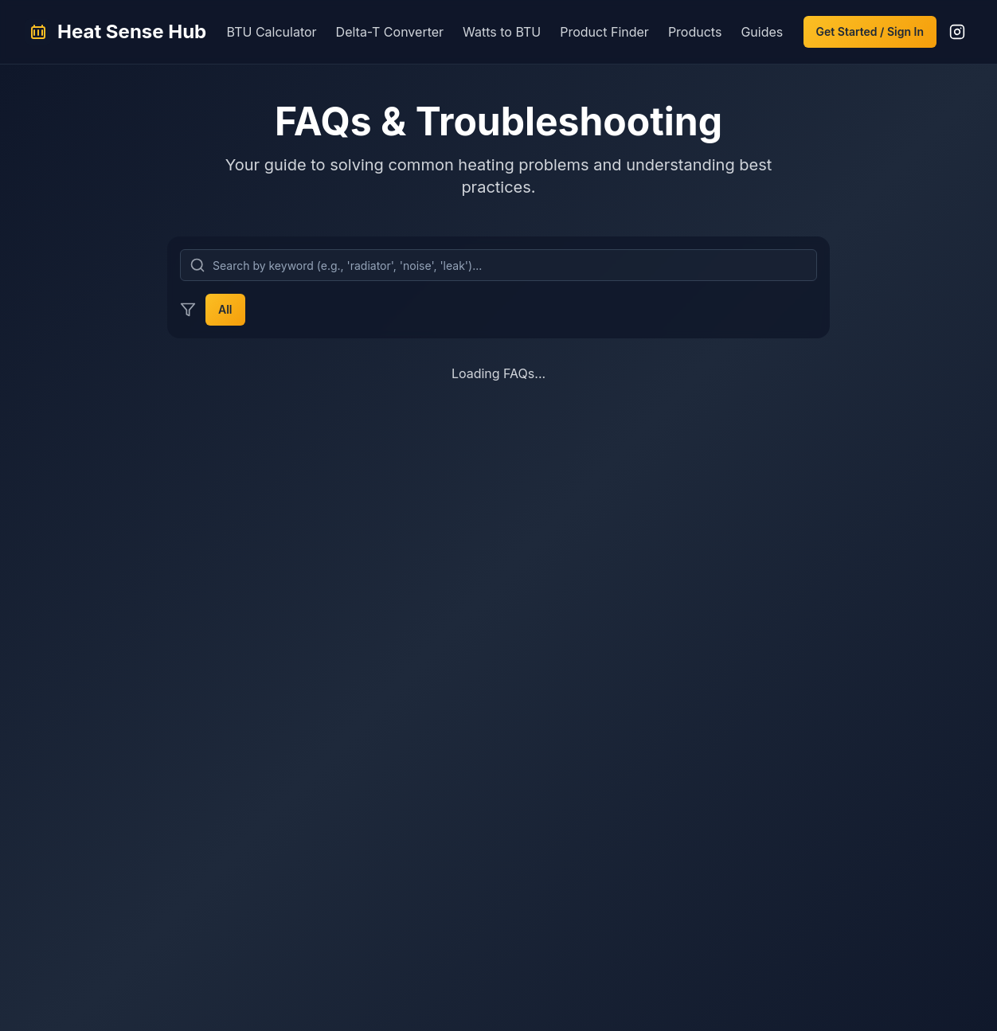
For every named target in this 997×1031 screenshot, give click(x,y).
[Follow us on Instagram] (957, 32)
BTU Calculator (272, 32)
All (225, 309)
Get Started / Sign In (870, 31)
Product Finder (604, 32)
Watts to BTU (502, 32)
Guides (762, 32)
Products (695, 32)
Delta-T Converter (390, 32)
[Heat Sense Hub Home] (115, 32)
